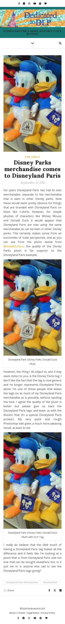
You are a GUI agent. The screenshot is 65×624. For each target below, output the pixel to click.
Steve (10, 590)
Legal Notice (33, 612)
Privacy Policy (48, 612)
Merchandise (50, 582)
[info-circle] (24, 3)
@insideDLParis (13, 246)
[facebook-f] (19, 3)
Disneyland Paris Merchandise (22, 582)
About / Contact (17, 612)
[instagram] (29, 3)
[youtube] (35, 3)
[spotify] (40, 3)
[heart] (45, 3)
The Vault (32, 156)
